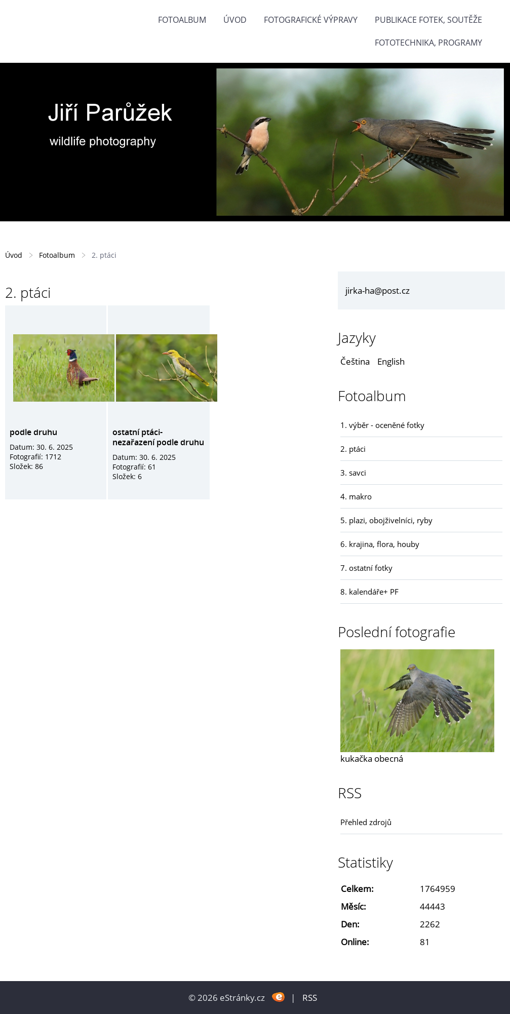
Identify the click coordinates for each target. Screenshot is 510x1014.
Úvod (235, 19)
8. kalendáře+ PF (369, 592)
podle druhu (33, 432)
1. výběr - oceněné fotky (382, 425)
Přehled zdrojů (365, 822)
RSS (309, 997)
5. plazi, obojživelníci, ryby (386, 520)
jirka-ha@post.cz (377, 290)
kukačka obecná (371, 758)
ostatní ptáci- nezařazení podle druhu (158, 437)
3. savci (353, 472)
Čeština (355, 361)
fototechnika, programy (428, 42)
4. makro (356, 496)
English (391, 361)
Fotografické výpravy (311, 19)
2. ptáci (353, 449)
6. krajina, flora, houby (379, 544)
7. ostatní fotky (366, 568)
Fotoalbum (182, 19)
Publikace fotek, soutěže (428, 19)
